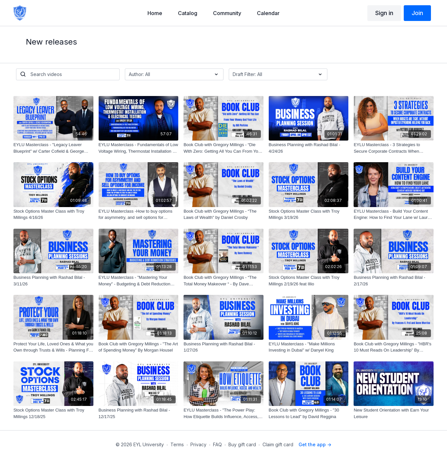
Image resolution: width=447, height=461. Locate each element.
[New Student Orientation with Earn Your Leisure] (394, 413)
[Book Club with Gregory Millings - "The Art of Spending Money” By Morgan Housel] (139, 347)
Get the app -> (315, 444)
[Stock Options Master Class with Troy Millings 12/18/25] (53, 413)
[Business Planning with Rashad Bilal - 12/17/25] (139, 413)
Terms (177, 444)
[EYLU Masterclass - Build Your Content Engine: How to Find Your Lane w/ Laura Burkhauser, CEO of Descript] (394, 214)
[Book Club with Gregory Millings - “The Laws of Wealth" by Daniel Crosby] (223, 214)
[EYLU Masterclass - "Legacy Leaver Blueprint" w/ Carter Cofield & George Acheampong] (53, 148)
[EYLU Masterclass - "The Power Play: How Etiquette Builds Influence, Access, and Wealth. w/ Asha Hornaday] (223, 413)
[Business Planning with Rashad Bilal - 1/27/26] (223, 347)
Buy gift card (242, 444)
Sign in (384, 13)
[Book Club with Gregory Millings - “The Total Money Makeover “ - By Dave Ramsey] (223, 280)
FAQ (217, 444)
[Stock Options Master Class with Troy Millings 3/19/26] (309, 214)
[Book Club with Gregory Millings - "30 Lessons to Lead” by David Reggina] (309, 413)
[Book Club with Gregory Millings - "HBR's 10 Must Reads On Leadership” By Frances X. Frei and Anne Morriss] (394, 347)
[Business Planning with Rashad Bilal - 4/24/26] (309, 148)
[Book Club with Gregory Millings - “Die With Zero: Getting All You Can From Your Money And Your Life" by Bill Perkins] (223, 148)
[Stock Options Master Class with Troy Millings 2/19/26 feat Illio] (309, 280)
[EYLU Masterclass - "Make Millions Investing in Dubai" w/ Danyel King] (309, 347)
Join (417, 13)
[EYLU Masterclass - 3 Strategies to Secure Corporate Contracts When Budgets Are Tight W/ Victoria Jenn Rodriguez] (394, 148)
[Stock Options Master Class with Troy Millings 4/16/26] (53, 214)
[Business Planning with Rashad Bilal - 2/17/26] (394, 280)
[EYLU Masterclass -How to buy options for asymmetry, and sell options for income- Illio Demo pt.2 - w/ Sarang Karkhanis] (139, 214)
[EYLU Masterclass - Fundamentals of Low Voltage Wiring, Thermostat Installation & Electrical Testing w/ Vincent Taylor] (139, 148)
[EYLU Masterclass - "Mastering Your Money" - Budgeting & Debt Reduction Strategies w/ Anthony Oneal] (139, 280)
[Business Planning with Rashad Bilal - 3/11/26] (53, 280)
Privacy (198, 444)
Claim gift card (277, 444)
